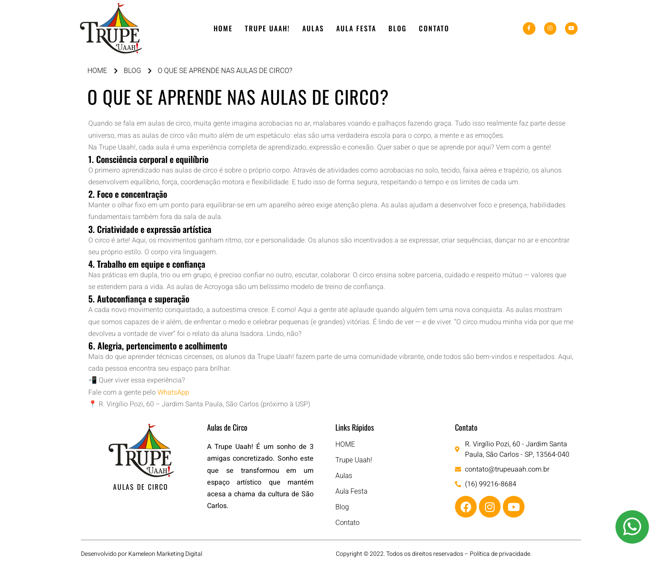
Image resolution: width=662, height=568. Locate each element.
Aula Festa (356, 28)
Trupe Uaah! (267, 28)
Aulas (313, 28)
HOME (223, 28)
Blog (397, 28)
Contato (434, 28)
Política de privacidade (500, 553)
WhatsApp (173, 392)
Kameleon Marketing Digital (165, 553)
